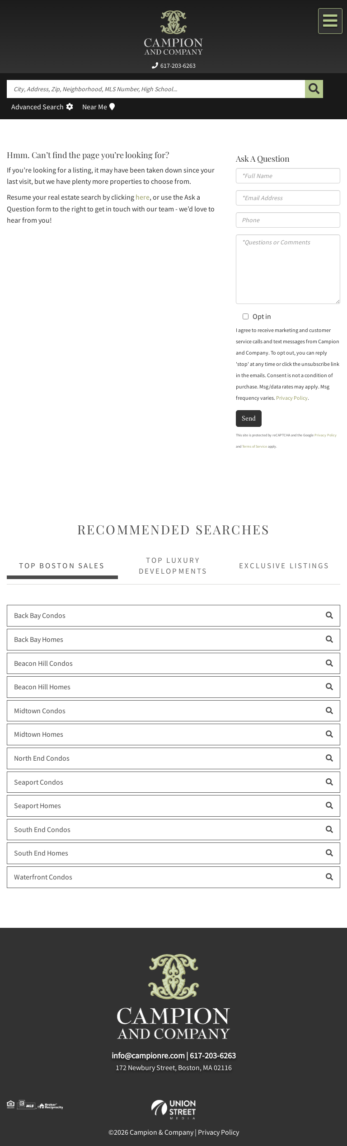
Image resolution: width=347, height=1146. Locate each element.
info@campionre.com (148, 1055)
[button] (314, 89)
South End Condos (42, 829)
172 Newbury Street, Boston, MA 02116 (174, 1067)
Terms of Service (254, 446)
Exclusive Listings (284, 566)
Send (249, 418)
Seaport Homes (37, 805)
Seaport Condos (38, 781)
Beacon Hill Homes (42, 686)
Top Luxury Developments (173, 565)
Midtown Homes (38, 734)
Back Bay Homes (38, 639)
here (143, 196)
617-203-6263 (178, 65)
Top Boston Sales (61, 566)
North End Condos (42, 757)
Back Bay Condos (40, 615)
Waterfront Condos (43, 876)
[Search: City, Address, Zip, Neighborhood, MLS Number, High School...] (156, 89)
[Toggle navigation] (330, 21)
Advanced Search (37, 106)
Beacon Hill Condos (43, 663)
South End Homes (41, 852)
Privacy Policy (292, 397)
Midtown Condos (40, 710)
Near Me (94, 106)
